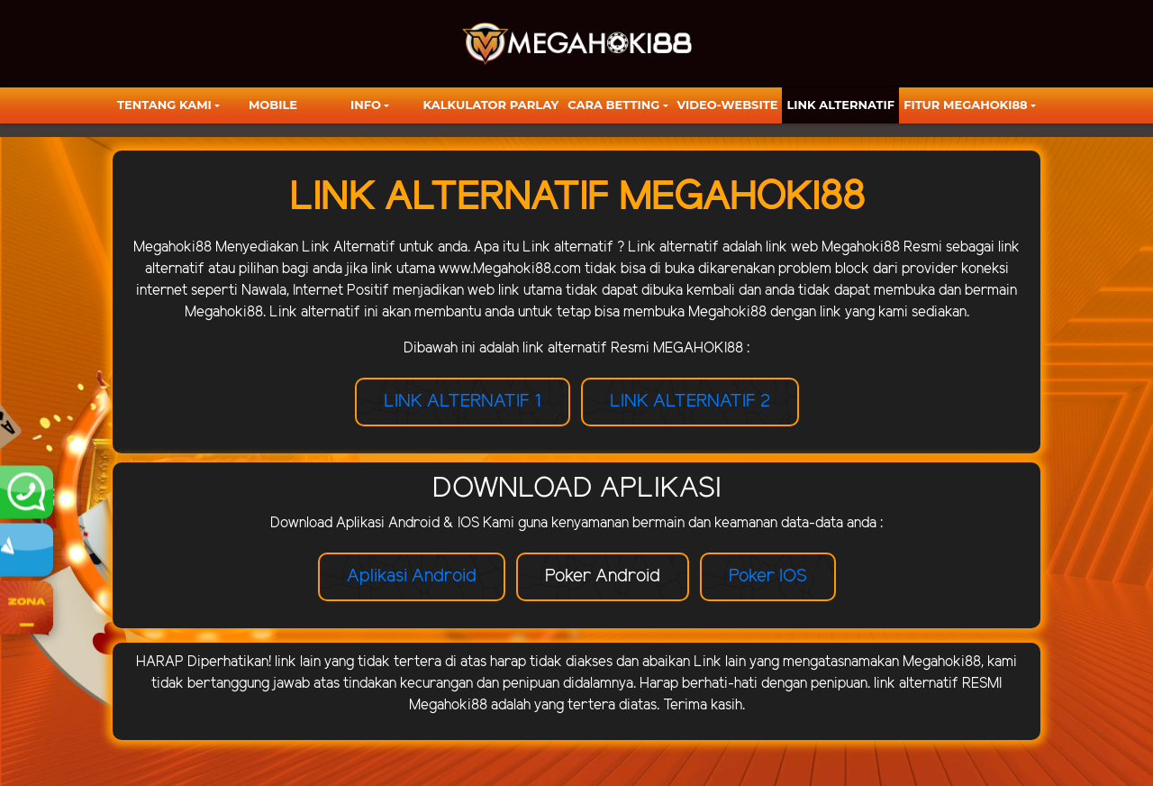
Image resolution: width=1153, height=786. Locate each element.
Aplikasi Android (412, 576)
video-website (727, 104)
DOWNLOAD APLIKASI (577, 488)
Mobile (273, 104)
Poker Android (602, 576)
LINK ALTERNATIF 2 (690, 401)
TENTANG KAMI (164, 104)
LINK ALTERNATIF (840, 104)
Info (365, 104)
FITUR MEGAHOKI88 (965, 104)
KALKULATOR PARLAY (491, 104)
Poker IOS (768, 576)
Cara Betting (613, 104)
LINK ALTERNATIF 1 (462, 401)
